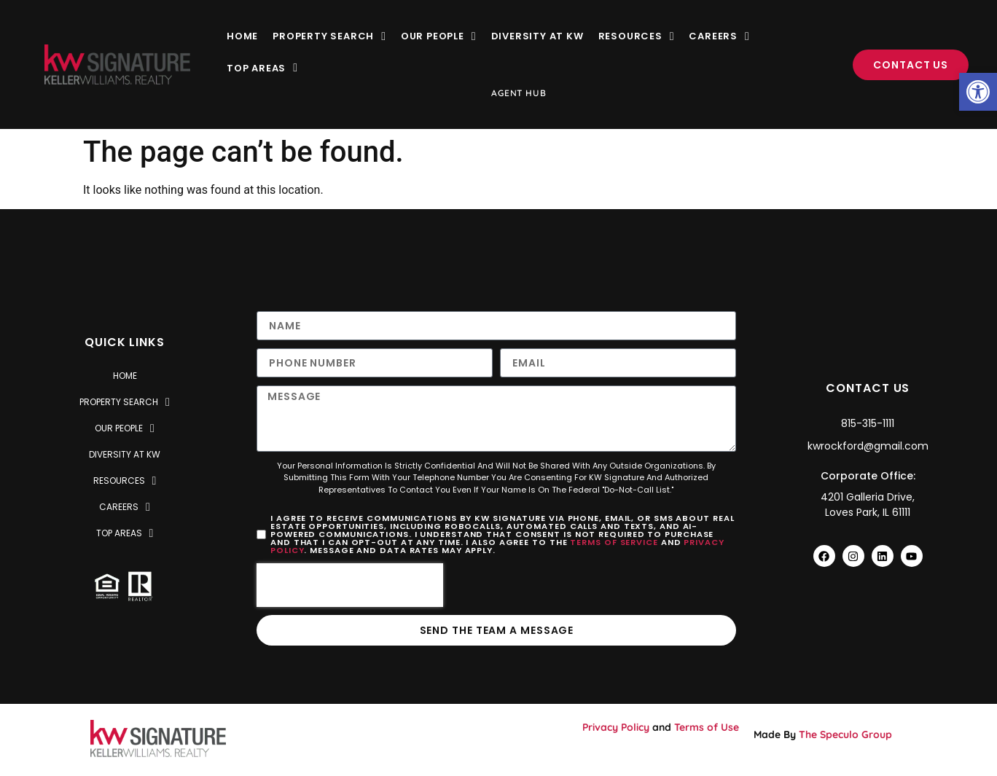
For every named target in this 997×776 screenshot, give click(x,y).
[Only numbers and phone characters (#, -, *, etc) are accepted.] (375, 362)
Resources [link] (636, 36)
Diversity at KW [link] (537, 36)
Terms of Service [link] (613, 542)
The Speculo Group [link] (845, 734)
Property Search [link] (329, 36)
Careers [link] (719, 36)
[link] (978, 92)
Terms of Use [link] (706, 727)
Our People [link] (439, 36)
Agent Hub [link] (518, 92)
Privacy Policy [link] (615, 727)
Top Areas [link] (262, 68)
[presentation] (350, 585)
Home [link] (242, 36)
